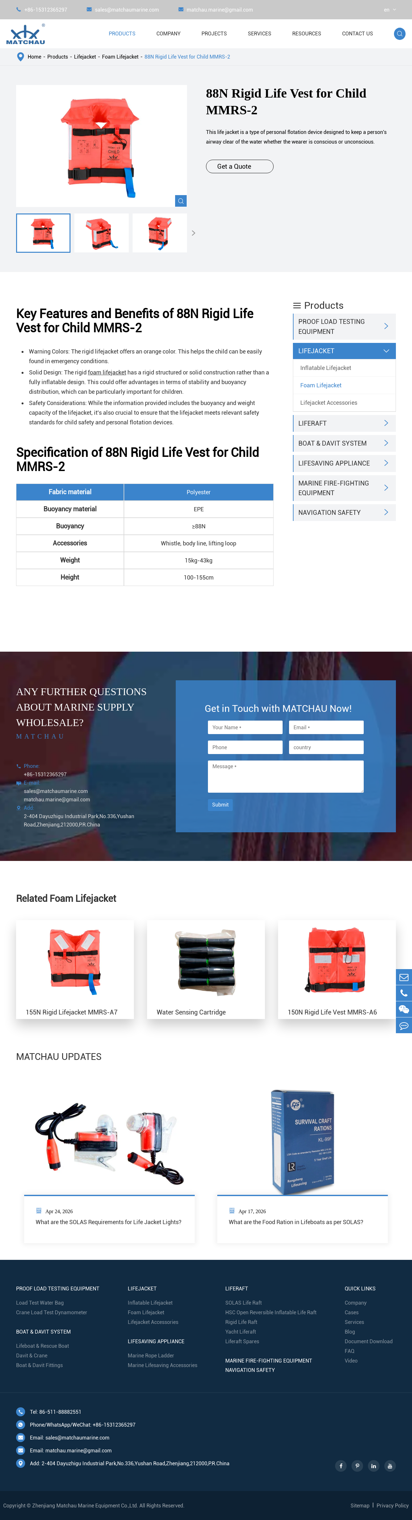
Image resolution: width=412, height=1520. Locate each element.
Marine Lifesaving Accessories (162, 1365)
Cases (352, 1312)
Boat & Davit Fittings (39, 1365)
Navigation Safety (329, 512)
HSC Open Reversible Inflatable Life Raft (270, 1312)
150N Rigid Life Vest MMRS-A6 (332, 1012)
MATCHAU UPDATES (59, 1056)
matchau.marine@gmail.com (215, 10)
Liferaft (312, 423)
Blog (350, 1332)
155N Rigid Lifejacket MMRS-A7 (71, 1012)
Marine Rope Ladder (151, 1356)
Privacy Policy (393, 1506)
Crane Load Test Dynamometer (51, 1312)
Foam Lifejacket (120, 57)
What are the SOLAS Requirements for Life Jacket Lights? (109, 1222)
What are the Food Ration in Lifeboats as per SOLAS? (296, 1222)
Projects (214, 34)
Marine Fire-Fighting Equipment (333, 488)
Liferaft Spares (242, 1341)
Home (34, 57)
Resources (306, 34)
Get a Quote (239, 166)
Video (351, 1361)
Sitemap (360, 1506)
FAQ (349, 1351)
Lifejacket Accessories (328, 402)
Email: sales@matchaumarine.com (62, 1437)
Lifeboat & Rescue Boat (42, 1346)
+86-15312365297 (41, 10)
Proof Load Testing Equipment (331, 326)
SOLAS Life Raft (243, 1303)
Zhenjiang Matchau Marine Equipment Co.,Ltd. (85, 1506)
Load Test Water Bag (40, 1303)
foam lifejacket (107, 372)
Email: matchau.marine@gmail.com (64, 1450)
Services (259, 34)
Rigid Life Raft (241, 1322)
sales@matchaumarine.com (123, 10)
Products (122, 34)
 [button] (193, 233)
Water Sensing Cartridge (191, 1012)
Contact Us (357, 34)
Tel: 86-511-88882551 (48, 1411)
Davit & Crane (31, 1356)
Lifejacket (85, 57)
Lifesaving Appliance (334, 463)
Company (168, 34)
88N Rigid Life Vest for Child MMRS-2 (187, 57)
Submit (220, 805)
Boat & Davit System (332, 443)
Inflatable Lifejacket (325, 367)
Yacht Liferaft (240, 1332)
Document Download (369, 1341)
